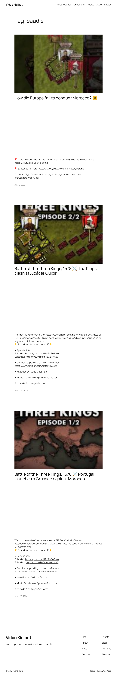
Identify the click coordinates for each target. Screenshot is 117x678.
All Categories (64, 4)
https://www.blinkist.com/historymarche (67, 334)
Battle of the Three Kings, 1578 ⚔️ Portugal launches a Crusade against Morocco (54, 476)
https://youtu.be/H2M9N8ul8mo (31, 162)
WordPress (106, 671)
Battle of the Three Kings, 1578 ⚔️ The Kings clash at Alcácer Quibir (55, 270)
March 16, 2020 (21, 390)
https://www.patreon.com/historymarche (35, 365)
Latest (107, 4)
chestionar (79, 4)
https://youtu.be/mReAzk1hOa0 (42, 356)
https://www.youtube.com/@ (53, 168)
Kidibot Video (95, 4)
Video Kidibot (14, 4)
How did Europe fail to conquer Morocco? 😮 (55, 98)
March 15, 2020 (20, 596)
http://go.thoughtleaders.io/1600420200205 (37, 543)
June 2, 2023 (19, 184)
